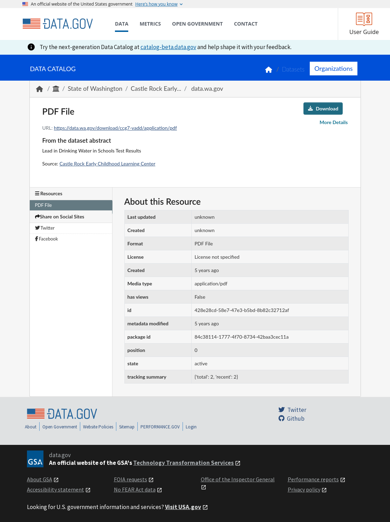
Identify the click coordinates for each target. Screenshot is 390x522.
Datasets (293, 69)
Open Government (59, 427)
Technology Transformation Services (183, 463)
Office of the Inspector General (238, 479)
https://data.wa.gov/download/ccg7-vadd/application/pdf (115, 128)
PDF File (43, 205)
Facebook (46, 239)
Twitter (45, 228)
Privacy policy (304, 489)
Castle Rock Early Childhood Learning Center (108, 164)
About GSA (39, 479)
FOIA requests (130, 479)
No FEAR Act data (135, 489)
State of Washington (95, 88)
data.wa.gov (206, 88)
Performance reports (313, 479)
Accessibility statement (55, 489)
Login (191, 427)
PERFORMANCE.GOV (160, 427)
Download (323, 108)
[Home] (57, 23)
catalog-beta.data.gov (168, 47)
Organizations (333, 68)
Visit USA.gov (183, 507)
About (30, 427)
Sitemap (127, 427)
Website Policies (98, 427)
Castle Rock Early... (156, 88)
